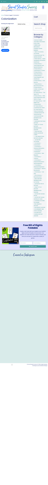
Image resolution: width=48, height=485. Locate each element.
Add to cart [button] (5, 50)
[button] (43, 7)
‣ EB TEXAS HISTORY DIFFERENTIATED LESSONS (38, 117)
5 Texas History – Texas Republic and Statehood (39, 77)
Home (2, 15)
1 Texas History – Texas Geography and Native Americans (39, 60)
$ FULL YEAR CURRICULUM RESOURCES (37, 45)
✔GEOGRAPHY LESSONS (39, 207)
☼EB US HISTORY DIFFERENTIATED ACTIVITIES (38, 180)
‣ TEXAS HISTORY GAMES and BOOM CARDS (38, 133)
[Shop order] (24, 24)
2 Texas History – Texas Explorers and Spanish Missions (39, 65)
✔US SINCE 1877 (37, 212)
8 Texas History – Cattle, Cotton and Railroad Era (38, 89)
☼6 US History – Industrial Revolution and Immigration (39, 161)
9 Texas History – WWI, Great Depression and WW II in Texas (39, 97)
